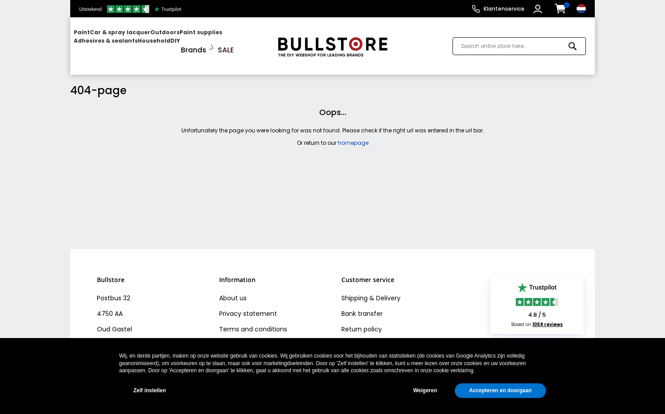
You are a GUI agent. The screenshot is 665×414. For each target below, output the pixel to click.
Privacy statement (248, 307)
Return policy (361, 322)
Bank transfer (362, 307)
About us (233, 291)
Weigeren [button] (425, 390)
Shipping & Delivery (371, 291)
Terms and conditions (253, 322)
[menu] (169, 42)
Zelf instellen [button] (149, 390)
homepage (353, 136)
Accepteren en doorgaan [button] (500, 390)
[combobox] (519, 43)
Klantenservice (504, 8)
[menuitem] (108, 42)
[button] (539, 9)
